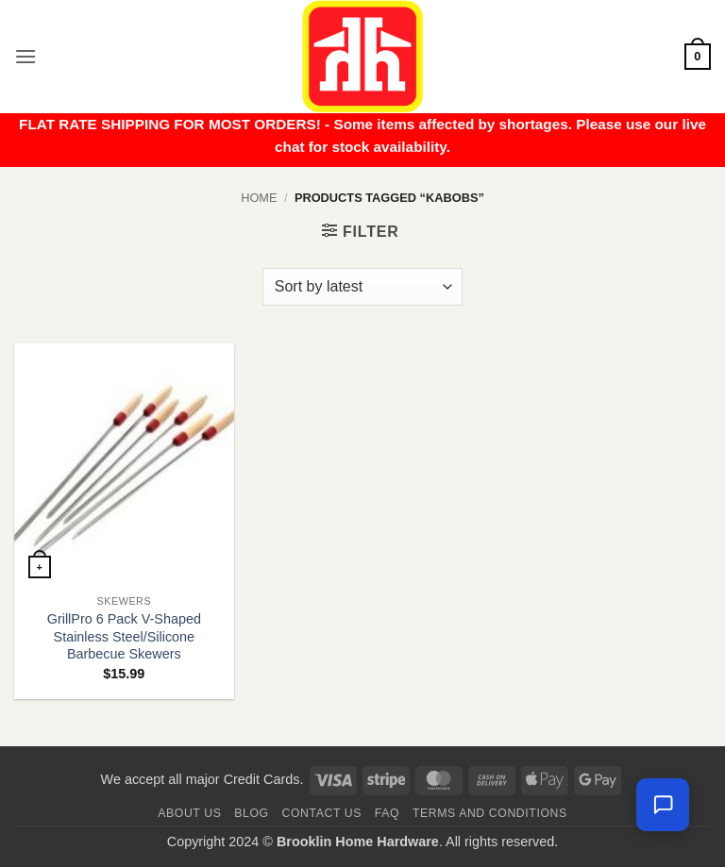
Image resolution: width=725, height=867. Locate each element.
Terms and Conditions (490, 813)
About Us (189, 813)
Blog (251, 813)
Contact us (322, 813)
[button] (25, 56)
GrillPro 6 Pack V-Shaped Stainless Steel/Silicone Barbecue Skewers (124, 636)
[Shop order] (362, 287)
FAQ (387, 813)
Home (259, 198)
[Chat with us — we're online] (662, 804)
